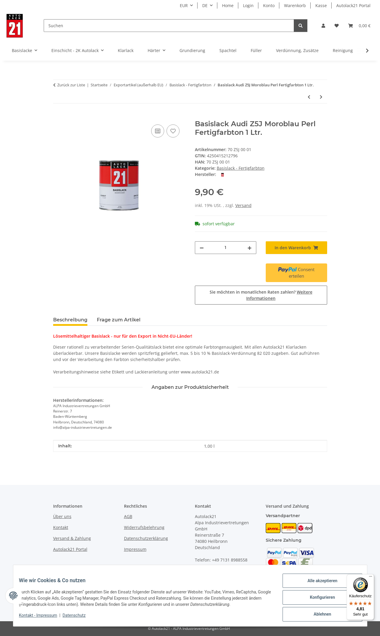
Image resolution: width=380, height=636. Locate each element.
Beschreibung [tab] (70, 320)
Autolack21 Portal (353, 5)
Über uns (62, 516)
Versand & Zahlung (72, 538)
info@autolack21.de (229, 572)
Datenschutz (77, 617)
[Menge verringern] (201, 248)
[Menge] (225, 248)
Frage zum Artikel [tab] (119, 320)
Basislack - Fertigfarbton (241, 168)
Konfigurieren (318, 599)
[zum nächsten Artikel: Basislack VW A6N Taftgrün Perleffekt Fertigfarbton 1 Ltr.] (321, 96)
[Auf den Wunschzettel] (173, 130)
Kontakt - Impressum (42, 617)
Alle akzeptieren (319, 584)
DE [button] (205, 5)
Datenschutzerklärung (146, 538)
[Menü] (370, 577)
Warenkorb (295, 5)
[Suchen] (169, 25)
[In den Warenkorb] (58, 116)
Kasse (321, 5)
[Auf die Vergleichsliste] (157, 130)
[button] (323, 25)
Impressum (135, 549)
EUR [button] (184, 5)
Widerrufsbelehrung (144, 527)
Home (228, 5)
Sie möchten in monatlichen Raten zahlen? (261, 295)
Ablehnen (318, 615)
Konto (269, 5)
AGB (128, 516)
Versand (243, 205)
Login (248, 5)
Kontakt (60, 527)
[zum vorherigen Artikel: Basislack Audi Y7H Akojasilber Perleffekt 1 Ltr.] (309, 96)
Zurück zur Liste (71, 85)
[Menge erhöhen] (249, 248)
